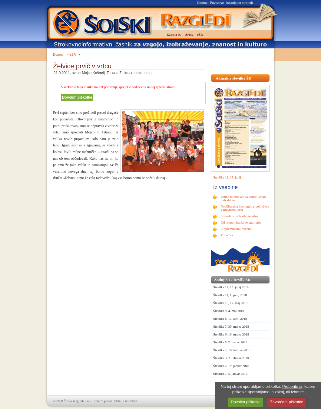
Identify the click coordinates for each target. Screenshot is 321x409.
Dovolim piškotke (77, 97)
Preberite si (292, 386)
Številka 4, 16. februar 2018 (231, 350)
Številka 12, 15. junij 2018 (231, 287)
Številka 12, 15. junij (227, 177)
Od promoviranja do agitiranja (241, 222)
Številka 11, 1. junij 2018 (230, 295)
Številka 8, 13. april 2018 (230, 318)
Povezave (217, 3)
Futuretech (130, 401)
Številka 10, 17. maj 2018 (230, 303)
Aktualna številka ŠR (233, 78)
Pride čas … (229, 235)
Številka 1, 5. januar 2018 (230, 373)
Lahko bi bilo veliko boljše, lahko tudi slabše (243, 198)
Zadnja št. (174, 34)
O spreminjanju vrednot (236, 229)
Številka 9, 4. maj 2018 (228, 310)
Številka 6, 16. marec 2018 (231, 334)
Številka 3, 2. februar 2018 (231, 358)
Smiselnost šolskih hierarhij (239, 216)
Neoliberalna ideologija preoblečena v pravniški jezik (245, 207)
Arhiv (189, 34)
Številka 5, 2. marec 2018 (230, 342)
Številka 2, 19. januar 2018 (231, 366)
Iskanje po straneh (239, 3)
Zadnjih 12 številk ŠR (232, 279)
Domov (202, 3)
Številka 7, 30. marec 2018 (231, 326)
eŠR (72, 54)
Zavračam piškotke (286, 402)
